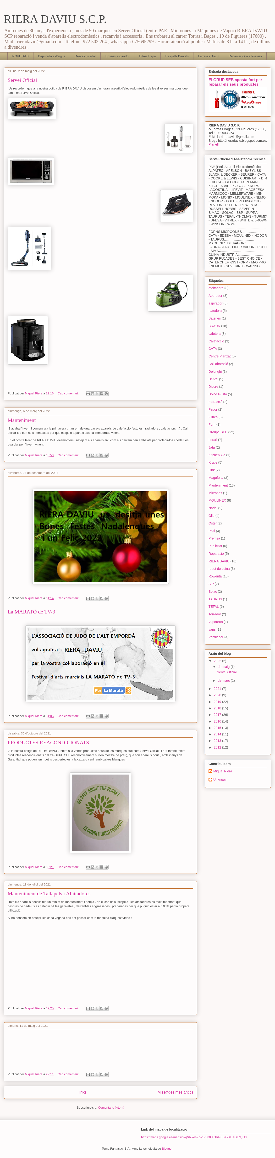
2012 (218, 747)
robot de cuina (219, 569)
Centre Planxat (220, 356)
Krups (213, 462)
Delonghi (215, 371)
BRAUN (214, 326)
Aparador (215, 296)
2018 (218, 708)
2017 (218, 715)
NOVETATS (20, 56)
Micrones (215, 493)
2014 (218, 734)
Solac (213, 591)
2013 (218, 741)
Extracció (215, 402)
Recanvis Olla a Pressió (245, 56)
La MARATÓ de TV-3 (31, 612)
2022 (218, 661)
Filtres (213, 417)
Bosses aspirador (117, 56)
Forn (212, 424)
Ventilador (216, 637)
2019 (218, 702)
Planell (214, 144)
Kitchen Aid (217, 455)
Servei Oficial (22, 80)
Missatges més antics (175, 1092)
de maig (224, 667)
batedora (215, 311)
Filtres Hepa (147, 56)
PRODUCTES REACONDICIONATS (48, 742)
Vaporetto (216, 622)
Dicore (213, 386)
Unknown (220, 779)
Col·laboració (218, 364)
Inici (82, 1092)
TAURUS (215, 599)
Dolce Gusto (218, 394)
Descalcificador (85, 56)
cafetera (215, 333)
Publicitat (215, 546)
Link (212, 470)
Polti (212, 531)
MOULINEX (217, 500)
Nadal (213, 508)
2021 (218, 689)
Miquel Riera (222, 771)
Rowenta (215, 576)
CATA (213, 349)
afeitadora (216, 288)
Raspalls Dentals (177, 56)
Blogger (167, 1148)
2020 (218, 695)
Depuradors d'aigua (51, 56)
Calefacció (216, 341)
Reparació (216, 553)
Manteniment (22, 420)
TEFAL (214, 606)
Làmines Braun (208, 56)
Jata (212, 447)
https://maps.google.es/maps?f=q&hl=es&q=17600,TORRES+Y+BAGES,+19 (194, 1137)
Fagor (213, 409)
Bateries (215, 318)
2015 (218, 728)
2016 (218, 721)
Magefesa (216, 478)
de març (224, 680)
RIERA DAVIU (219, 561)
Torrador (215, 614)
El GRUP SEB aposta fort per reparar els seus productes (235, 82)
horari (213, 440)
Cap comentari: (69, 393)
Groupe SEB (218, 432)
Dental (213, 379)
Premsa (214, 538)
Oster (213, 523)
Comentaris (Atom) (111, 1107)
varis (212, 629)
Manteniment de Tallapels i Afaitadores (49, 893)
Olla (211, 516)
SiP (211, 584)
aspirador (215, 303)
